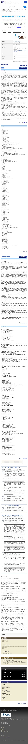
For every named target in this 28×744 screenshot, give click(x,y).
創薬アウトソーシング (6, 687)
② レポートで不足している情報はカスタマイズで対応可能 (12, 661)
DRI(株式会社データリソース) (7, 9)
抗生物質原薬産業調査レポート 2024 (11, 478)
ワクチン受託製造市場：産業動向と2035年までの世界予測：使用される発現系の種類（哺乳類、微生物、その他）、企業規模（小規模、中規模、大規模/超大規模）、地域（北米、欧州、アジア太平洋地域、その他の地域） (14, 483)
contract (9, 32)
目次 (2, 67)
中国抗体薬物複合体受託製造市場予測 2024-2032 (13, 500)
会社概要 (2, 727)
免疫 (3, 698)
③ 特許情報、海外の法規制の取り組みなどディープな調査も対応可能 (14, 662)
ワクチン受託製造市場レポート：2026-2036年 (13, 469)
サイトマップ (3, 730)
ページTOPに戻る (24, 122)
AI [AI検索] (25, 6)
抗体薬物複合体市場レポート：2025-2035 (12, 471)
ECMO (3, 697)
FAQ (2, 729)
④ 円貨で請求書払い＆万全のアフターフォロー (10, 663)
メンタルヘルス (5, 686)
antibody (4, 32)
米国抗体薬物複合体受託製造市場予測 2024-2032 (11, 11)
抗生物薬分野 (12, 505)
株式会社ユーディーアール (5, 736)
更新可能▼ (24, 61)
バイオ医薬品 (5, 690)
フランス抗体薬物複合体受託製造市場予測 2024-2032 (14, 498)
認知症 (3, 688)
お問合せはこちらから (7, 644)
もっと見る (19, 27)
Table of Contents (6, 256)
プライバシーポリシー (5, 731)
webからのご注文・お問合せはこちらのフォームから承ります (16, 462)
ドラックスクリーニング (7, 694)
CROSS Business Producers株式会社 (7, 719)
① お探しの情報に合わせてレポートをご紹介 (9, 660)
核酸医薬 (4, 693)
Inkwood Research (17, 41)
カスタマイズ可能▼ (17, 61)
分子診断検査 (5, 695)
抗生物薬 (8, 10)
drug (23, 32)
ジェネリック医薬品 (6, 691)
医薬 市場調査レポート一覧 (18, 9)
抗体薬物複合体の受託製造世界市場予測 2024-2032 (13, 496)
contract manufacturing (17, 32)
